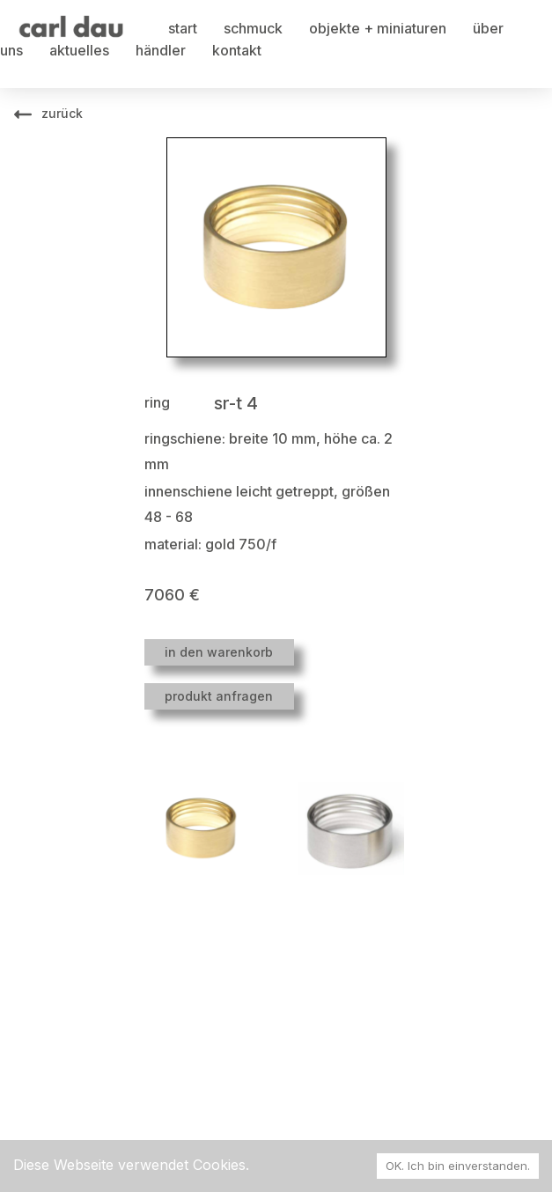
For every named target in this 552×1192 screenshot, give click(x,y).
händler (161, 50)
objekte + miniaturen (377, 28)
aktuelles (79, 50)
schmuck (253, 28)
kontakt (236, 50)
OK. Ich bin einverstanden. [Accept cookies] (458, 1166)
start (182, 28)
